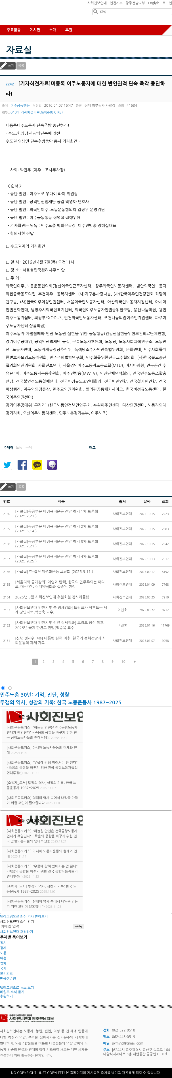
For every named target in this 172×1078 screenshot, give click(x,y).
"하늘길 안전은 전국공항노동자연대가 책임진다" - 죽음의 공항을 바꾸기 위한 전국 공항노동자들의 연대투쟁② (42, 732)
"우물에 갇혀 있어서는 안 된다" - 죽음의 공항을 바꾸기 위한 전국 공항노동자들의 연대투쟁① (42, 768)
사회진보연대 (97, 3)
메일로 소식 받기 (12, 992)
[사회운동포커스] (19, 727)
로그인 (167, 3)
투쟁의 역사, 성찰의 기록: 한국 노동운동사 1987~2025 (60, 702)
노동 (3, 953)
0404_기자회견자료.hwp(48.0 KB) (37, 112)
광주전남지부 (135, 3)
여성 (3, 958)
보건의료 (6, 973)
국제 (3, 968)
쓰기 (11, 65)
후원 (68, 30)
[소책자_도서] (17, 783)
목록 (21, 65)
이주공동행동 (20, 105)
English (154, 3)
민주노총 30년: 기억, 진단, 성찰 (34, 694)
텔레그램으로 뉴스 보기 (17, 987)
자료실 (19, 50)
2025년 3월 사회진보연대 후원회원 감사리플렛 (52, 597)
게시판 (35, 30)
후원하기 (6, 996)
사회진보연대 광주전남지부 (34, 17)
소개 (52, 30)
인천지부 (116, 3)
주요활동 (14, 30)
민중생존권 (8, 978)
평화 (3, 963)
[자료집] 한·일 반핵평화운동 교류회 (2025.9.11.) (54, 571)
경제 (3, 948)
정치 (3, 943)
